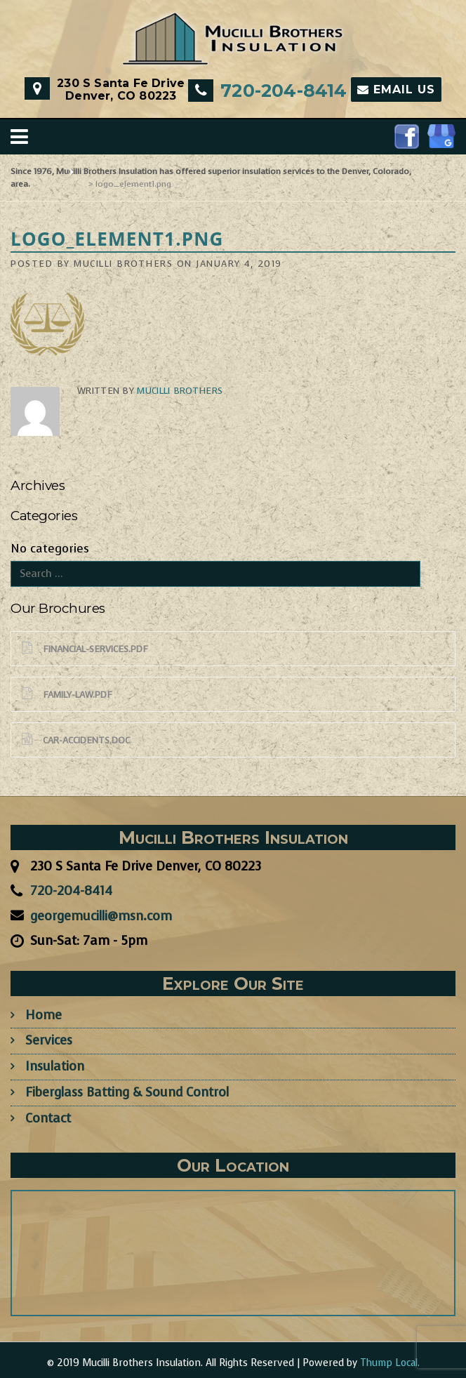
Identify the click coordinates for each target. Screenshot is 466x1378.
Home (43, 1015)
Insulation (54, 1066)
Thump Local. (390, 1363)
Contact (48, 1118)
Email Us (396, 89)
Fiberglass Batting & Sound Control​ (127, 1092)
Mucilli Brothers (123, 264)
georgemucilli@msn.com (101, 916)
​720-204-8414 (283, 90)
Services (48, 1040)
